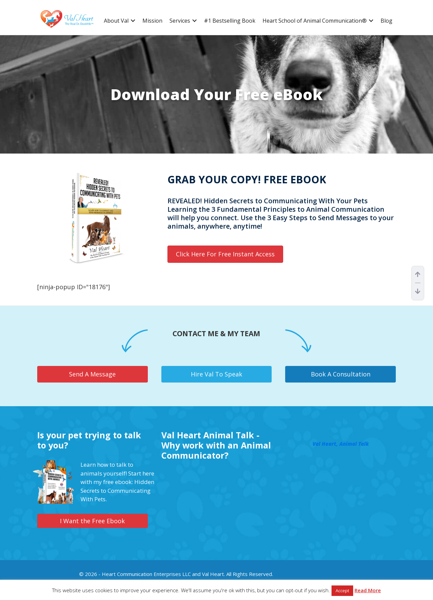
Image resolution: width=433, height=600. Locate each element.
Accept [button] (342, 590)
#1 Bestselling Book (229, 20)
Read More (368, 590)
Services (179, 20)
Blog (386, 20)
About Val (116, 20)
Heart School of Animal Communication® (315, 20)
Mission (152, 20)
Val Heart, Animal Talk (341, 443)
